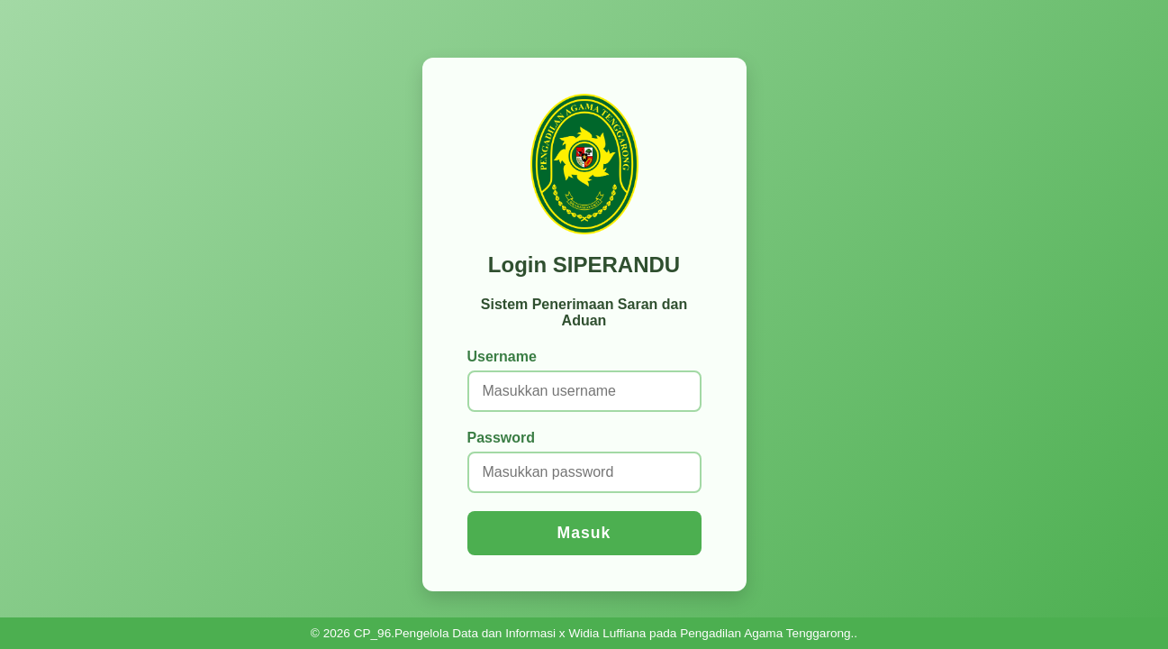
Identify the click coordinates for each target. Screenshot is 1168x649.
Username (502, 356)
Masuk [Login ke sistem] (584, 533)
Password (501, 437)
